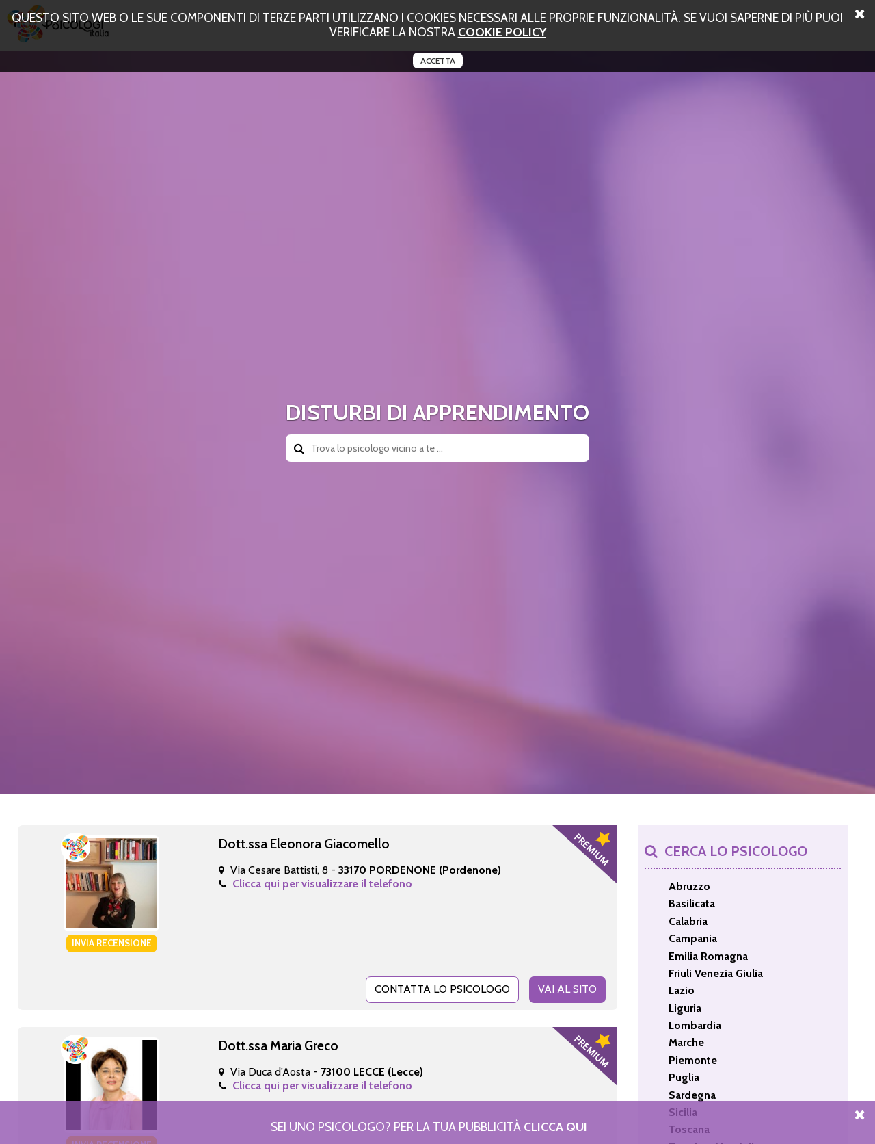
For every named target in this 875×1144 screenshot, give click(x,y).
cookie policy (502, 32)
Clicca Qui (555, 1126)
